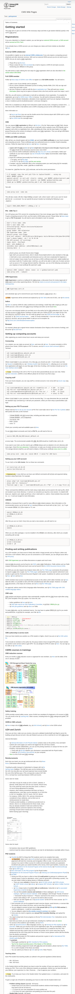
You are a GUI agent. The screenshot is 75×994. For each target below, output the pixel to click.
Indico (9, 305)
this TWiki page (46, 583)
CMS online (18, 646)
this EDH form (17, 329)
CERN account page (53, 314)
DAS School (37, 725)
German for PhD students (54, 924)
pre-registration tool (41, 89)
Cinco (17, 888)
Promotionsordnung (60, 867)
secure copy (61, 381)
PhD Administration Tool (47, 917)
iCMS (34, 564)
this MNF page (18, 869)
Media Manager (61, 7)
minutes (15, 915)
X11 (49, 364)
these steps (64, 216)
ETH (51, 907)
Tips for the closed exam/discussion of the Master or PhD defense (31, 944)
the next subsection (23, 447)
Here (53, 656)
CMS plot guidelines (17, 606)
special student (39, 899)
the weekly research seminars (38, 911)
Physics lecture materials (29, 894)
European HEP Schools (44, 884)
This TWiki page (47, 570)
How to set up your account (23, 409)
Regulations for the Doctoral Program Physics (25, 872)
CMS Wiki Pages (29, 12)
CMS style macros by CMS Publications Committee (26, 604)
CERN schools (59, 882)
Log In (69, 1)
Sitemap (69, 7)
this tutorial (65, 297)
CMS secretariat (28, 65)
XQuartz (9, 364)
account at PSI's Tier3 (16, 42)
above (60, 921)
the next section (36, 161)
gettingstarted (13, 16)
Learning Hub (24, 716)
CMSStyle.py (54, 604)
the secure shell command (51, 346)
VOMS (32, 140)
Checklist (14, 857)
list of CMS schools (46, 882)
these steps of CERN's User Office (21, 79)
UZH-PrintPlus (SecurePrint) (25, 752)
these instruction (12, 374)
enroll (32, 859)
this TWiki (65, 946)
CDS (32, 950)
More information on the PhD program (22, 870)
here (8, 48)
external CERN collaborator (34, 55)
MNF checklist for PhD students (38, 942)
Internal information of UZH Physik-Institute (24, 743)
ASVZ (42, 922)
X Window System (32, 364)
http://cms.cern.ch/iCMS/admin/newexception (20, 320)
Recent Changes (51, 7)
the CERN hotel (16, 118)
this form (22, 63)
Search (68, 4)
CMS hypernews (13, 560)
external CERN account (51, 40)
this (37, 583)
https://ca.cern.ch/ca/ (44, 152)
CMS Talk (43, 297)
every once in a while (60, 449)
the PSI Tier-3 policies (59, 409)
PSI (56, 907)
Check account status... (23, 316)
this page (25, 159)
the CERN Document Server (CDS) (54, 566)
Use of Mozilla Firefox (38, 153)
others (30, 606)
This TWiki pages (32, 572)
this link (22, 750)
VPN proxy (10, 556)
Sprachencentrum (20, 924)
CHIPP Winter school (21, 884)
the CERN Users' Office (25, 97)
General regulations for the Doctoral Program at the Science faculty (31, 867)
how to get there (16, 114)
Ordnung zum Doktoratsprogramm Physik (54, 872)
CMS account (64, 40)
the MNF (13, 874)
